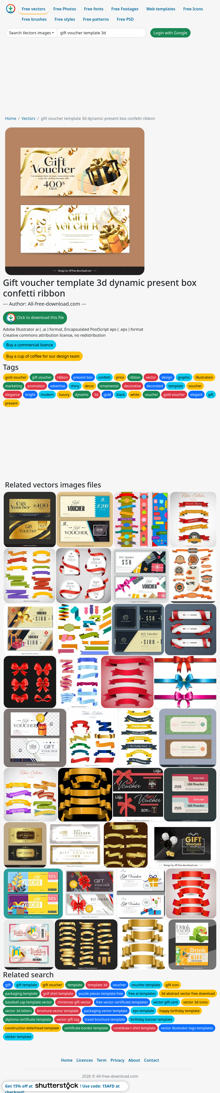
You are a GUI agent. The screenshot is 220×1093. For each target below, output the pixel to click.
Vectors (28, 118)
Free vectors (33, 9)
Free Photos (64, 9)
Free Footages (124, 9)
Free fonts (94, 9)
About (134, 1060)
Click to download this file (35, 318)
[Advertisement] (110, 78)
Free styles (65, 19)
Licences (84, 1060)
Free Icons (193, 9)
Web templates (160, 9)
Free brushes (34, 19)
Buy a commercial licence (29, 345)
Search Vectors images (30, 33)
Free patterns (96, 19)
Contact (151, 1060)
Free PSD (125, 19)
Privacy (117, 1060)
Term (102, 1060)
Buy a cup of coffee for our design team (43, 356)
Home (10, 118)
